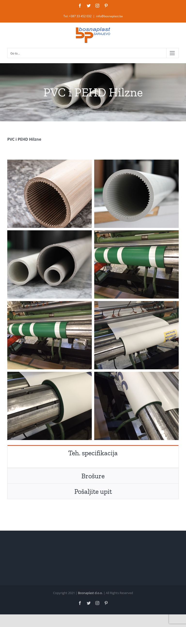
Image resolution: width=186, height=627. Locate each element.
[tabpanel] (93, 464)
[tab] (93, 452)
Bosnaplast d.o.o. (90, 593)
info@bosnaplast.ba (109, 16)
